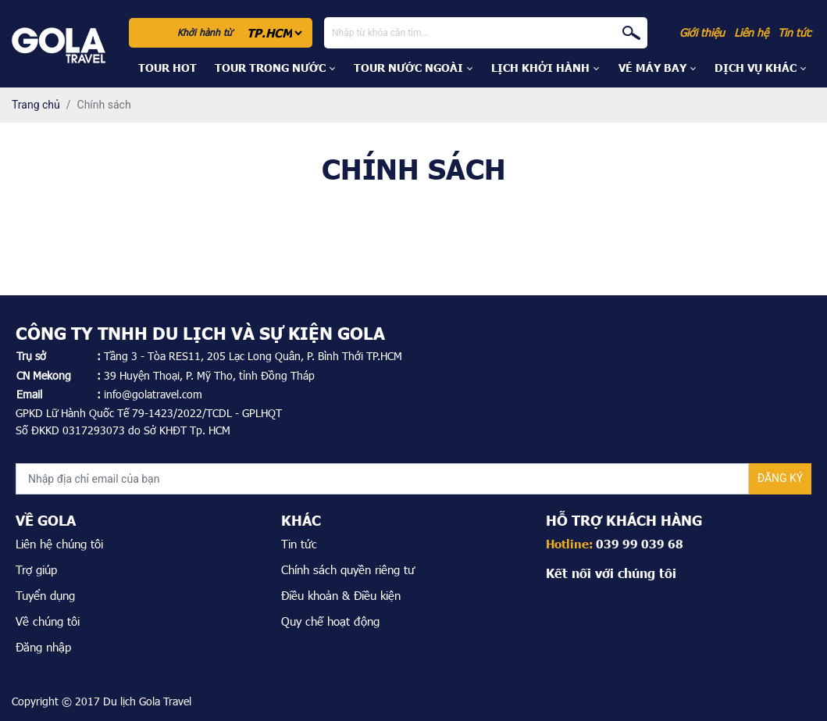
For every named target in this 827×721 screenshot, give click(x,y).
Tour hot (167, 67)
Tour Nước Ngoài (408, 67)
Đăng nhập (43, 647)
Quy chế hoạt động (330, 621)
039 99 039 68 (639, 544)
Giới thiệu (702, 32)
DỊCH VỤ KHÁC (756, 67)
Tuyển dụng (45, 595)
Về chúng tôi (48, 621)
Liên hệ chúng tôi (59, 544)
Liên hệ (751, 32)
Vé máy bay (652, 67)
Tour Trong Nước (270, 67)
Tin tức (794, 32)
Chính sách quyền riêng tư (348, 569)
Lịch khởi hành (540, 67)
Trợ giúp (36, 569)
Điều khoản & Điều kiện (341, 595)
